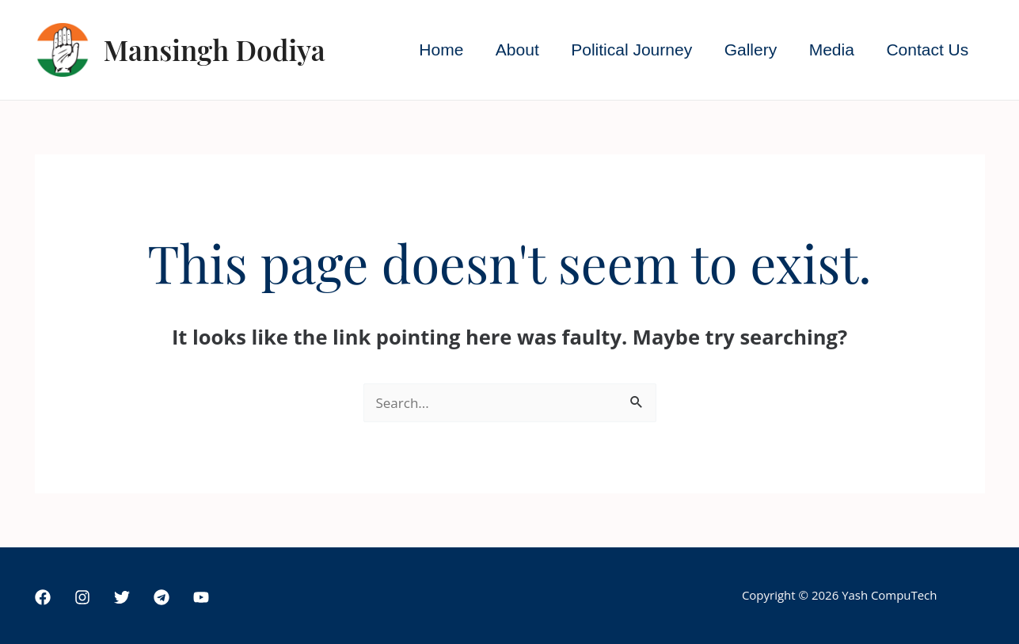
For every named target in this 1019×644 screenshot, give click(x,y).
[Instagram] (82, 597)
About (512, 49)
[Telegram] (161, 597)
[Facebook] (43, 597)
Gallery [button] (747, 49)
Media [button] (829, 49)
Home (435, 49)
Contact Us (927, 49)
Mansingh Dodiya (214, 49)
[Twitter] (122, 597)
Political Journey (627, 49)
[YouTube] (201, 597)
